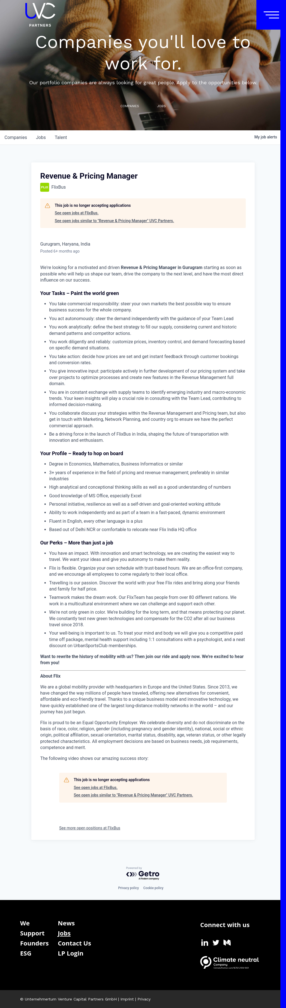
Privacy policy (128, 888)
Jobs (64, 933)
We (25, 923)
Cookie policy (153, 888)
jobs (41, 137)
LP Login (71, 953)
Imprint (127, 999)
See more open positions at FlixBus (89, 828)
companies (15, 137)
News (66, 923)
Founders (34, 943)
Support (32, 933)
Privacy (144, 999)
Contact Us (74, 943)
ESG (25, 953)
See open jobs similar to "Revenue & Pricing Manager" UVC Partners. (114, 221)
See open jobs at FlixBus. (77, 213)
